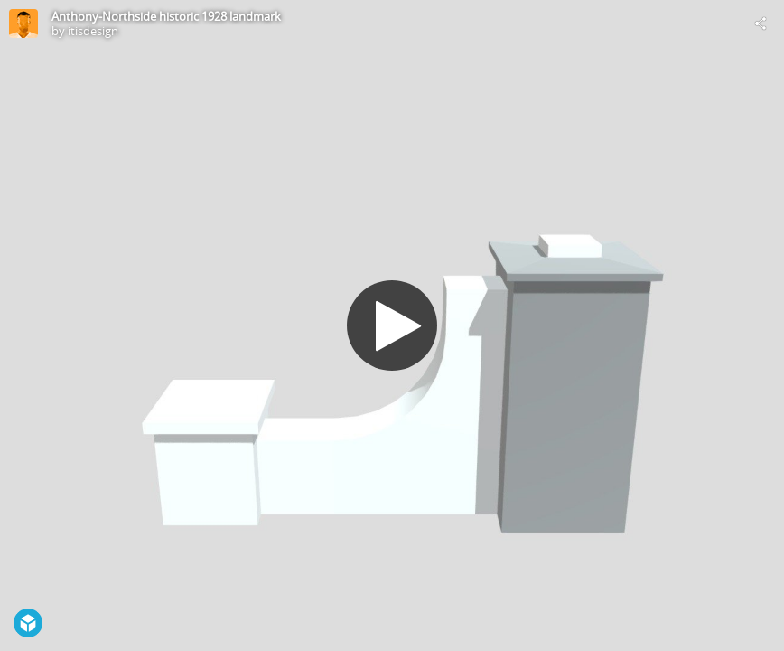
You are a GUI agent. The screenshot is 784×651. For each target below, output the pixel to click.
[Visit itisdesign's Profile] (23, 23)
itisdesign (93, 31)
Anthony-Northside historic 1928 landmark (166, 16)
